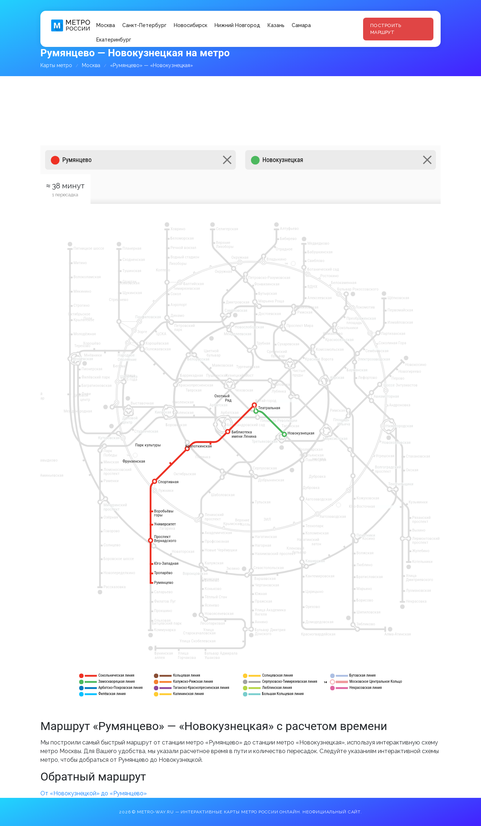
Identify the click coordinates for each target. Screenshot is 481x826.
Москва (105, 25)
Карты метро (56, 65)
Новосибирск (190, 25)
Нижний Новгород (237, 25)
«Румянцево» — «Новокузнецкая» (151, 65)
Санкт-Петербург (144, 25)
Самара (301, 25)
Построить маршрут (385, 29)
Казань (276, 25)
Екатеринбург (113, 40)
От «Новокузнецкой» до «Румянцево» (93, 793)
